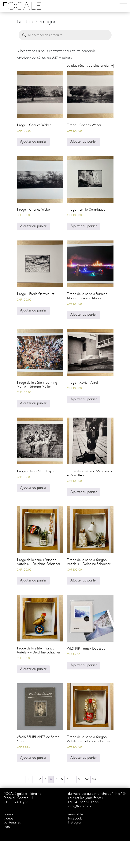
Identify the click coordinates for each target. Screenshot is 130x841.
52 (87, 779)
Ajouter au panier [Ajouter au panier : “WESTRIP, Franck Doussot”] (83, 665)
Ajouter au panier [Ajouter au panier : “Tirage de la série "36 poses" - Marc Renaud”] (83, 492)
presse (8, 814)
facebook (75, 818)
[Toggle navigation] (123, 6)
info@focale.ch (79, 806)
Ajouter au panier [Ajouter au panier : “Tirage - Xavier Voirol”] (83, 399)
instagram (76, 822)
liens (7, 827)
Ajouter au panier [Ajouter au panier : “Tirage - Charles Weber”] (33, 142)
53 (94, 779)
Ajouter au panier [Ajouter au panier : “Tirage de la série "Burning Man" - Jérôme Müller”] (83, 315)
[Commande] (87, 66)
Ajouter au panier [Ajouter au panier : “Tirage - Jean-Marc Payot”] (33, 488)
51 (79, 779)
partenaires (12, 822)
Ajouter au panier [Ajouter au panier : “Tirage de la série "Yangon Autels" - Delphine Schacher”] (33, 580)
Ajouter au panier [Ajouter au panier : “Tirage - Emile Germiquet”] (83, 226)
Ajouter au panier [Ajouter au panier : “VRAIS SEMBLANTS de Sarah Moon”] (33, 758)
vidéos (8, 818)
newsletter (76, 814)
